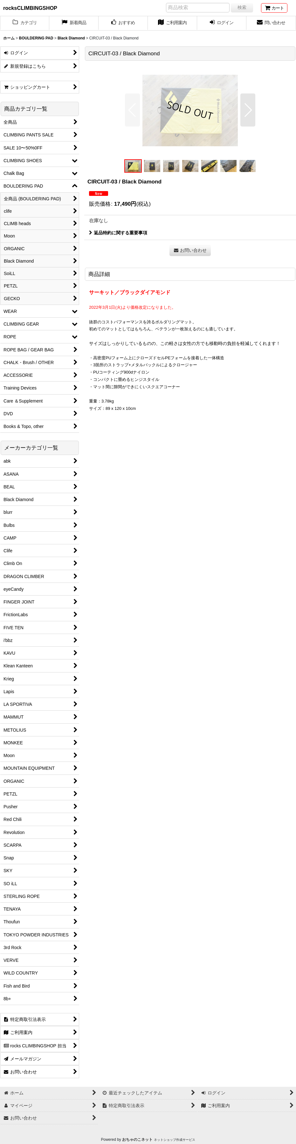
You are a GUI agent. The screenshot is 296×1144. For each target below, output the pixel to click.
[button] (132, 110)
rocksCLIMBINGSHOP (30, 8)
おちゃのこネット (137, 1139)
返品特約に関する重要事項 (118, 232)
